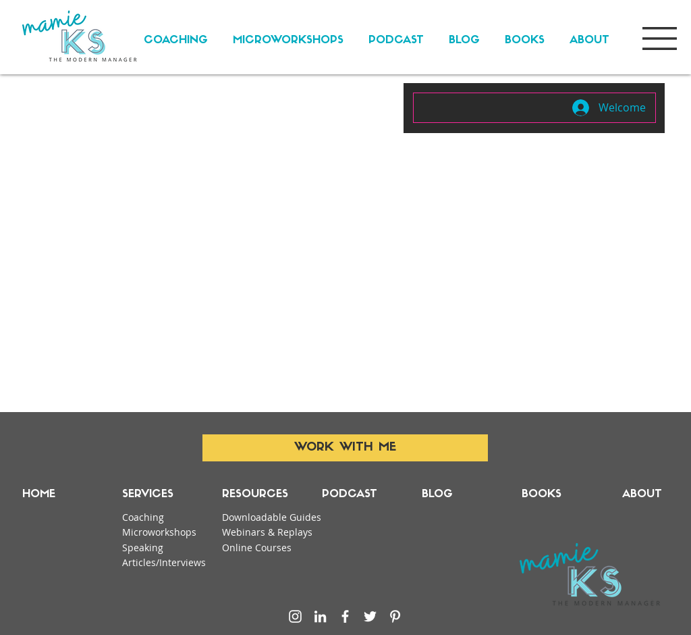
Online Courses (257, 547)
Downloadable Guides (271, 517)
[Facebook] (345, 616)
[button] (659, 38)
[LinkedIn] (320, 616)
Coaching (143, 517)
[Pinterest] (395, 616)
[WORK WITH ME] (345, 447)
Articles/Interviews (164, 562)
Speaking (142, 547)
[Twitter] (370, 616)
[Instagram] (295, 616)
